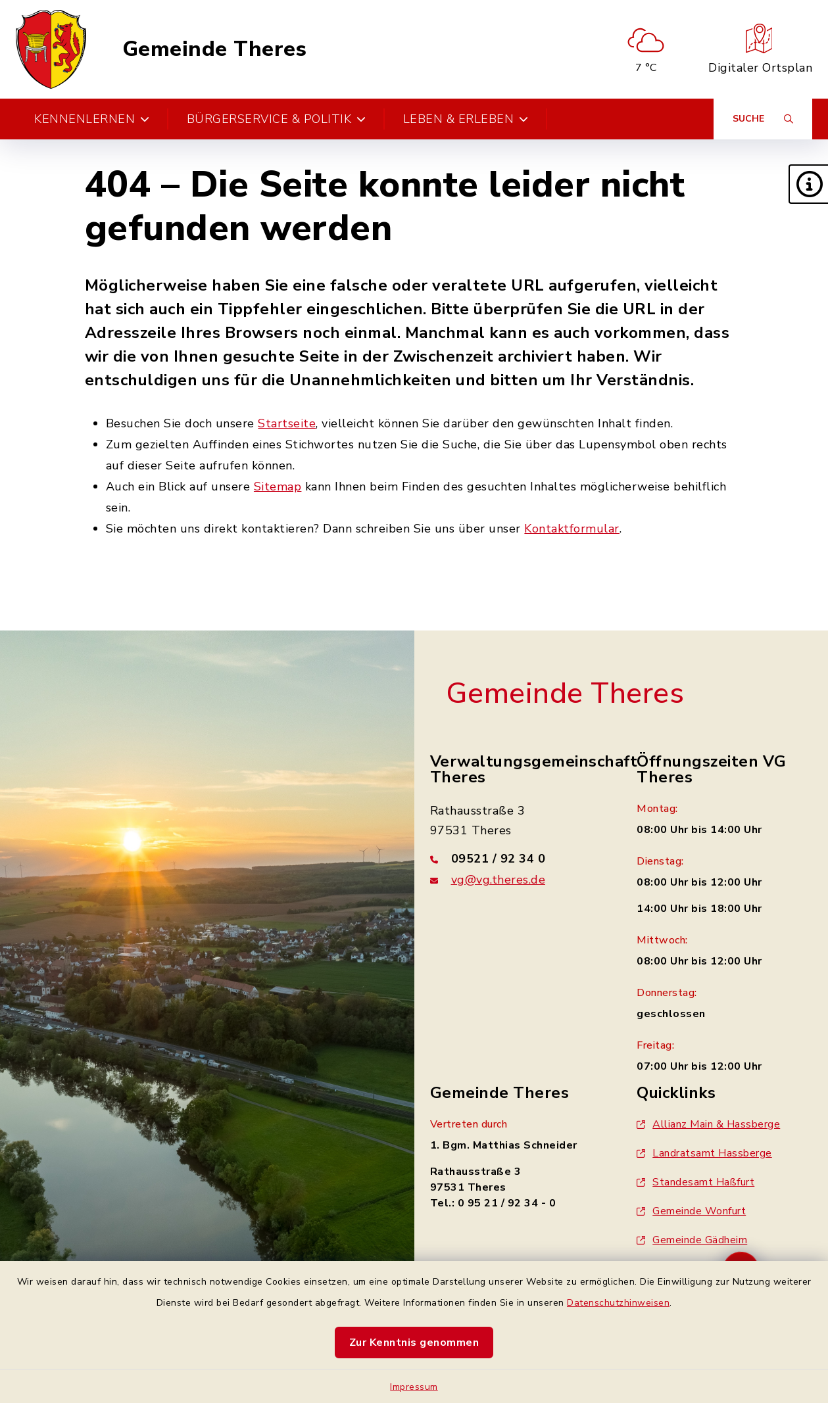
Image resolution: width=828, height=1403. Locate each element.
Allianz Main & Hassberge (708, 1124)
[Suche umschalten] (763, 119)
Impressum (414, 1387)
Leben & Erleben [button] (466, 119)
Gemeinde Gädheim (692, 1240)
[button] (808, 184)
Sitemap (278, 486)
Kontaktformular (572, 528)
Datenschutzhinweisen (618, 1302)
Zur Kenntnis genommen (414, 1342)
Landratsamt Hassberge (704, 1153)
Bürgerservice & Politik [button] (276, 119)
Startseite (287, 423)
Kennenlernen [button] (92, 119)
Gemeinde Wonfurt (691, 1211)
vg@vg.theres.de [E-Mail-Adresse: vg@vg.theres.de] (498, 880)
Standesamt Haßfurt (695, 1182)
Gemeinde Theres (214, 49)
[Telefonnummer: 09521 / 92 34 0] (518, 859)
